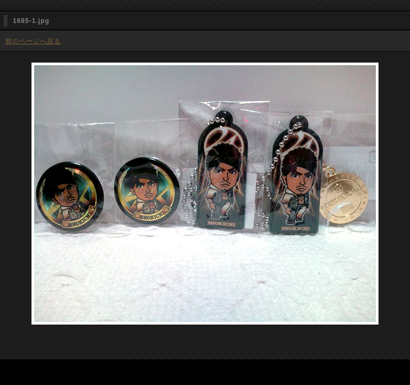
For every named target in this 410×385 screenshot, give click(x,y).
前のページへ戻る (33, 41)
